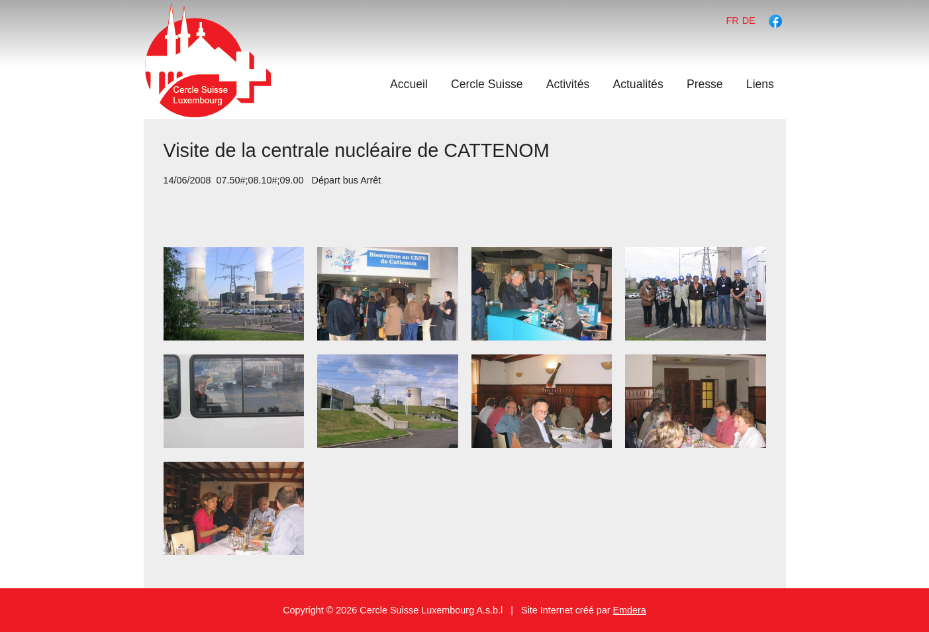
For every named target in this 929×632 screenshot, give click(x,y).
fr (732, 20)
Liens (760, 84)
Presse (705, 84)
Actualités (637, 84)
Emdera (629, 610)
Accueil (409, 84)
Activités (568, 84)
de (749, 20)
